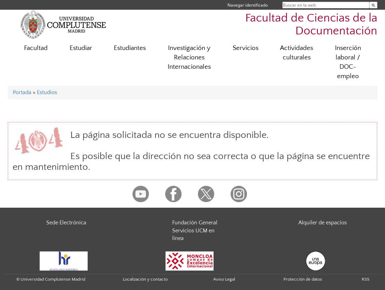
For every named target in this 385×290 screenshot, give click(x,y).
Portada (22, 92)
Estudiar (81, 48)
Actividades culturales (296, 52)
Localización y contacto (145, 279)
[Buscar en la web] (373, 5)
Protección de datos (302, 279)
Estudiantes (130, 48)
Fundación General (194, 222)
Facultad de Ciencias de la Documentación (311, 25)
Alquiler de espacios (322, 222)
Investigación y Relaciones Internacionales (189, 57)
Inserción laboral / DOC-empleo (348, 62)
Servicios (245, 48)
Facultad (36, 48)
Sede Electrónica (66, 222)
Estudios (47, 92)
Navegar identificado (247, 5)
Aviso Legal (224, 279)
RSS (365, 279)
